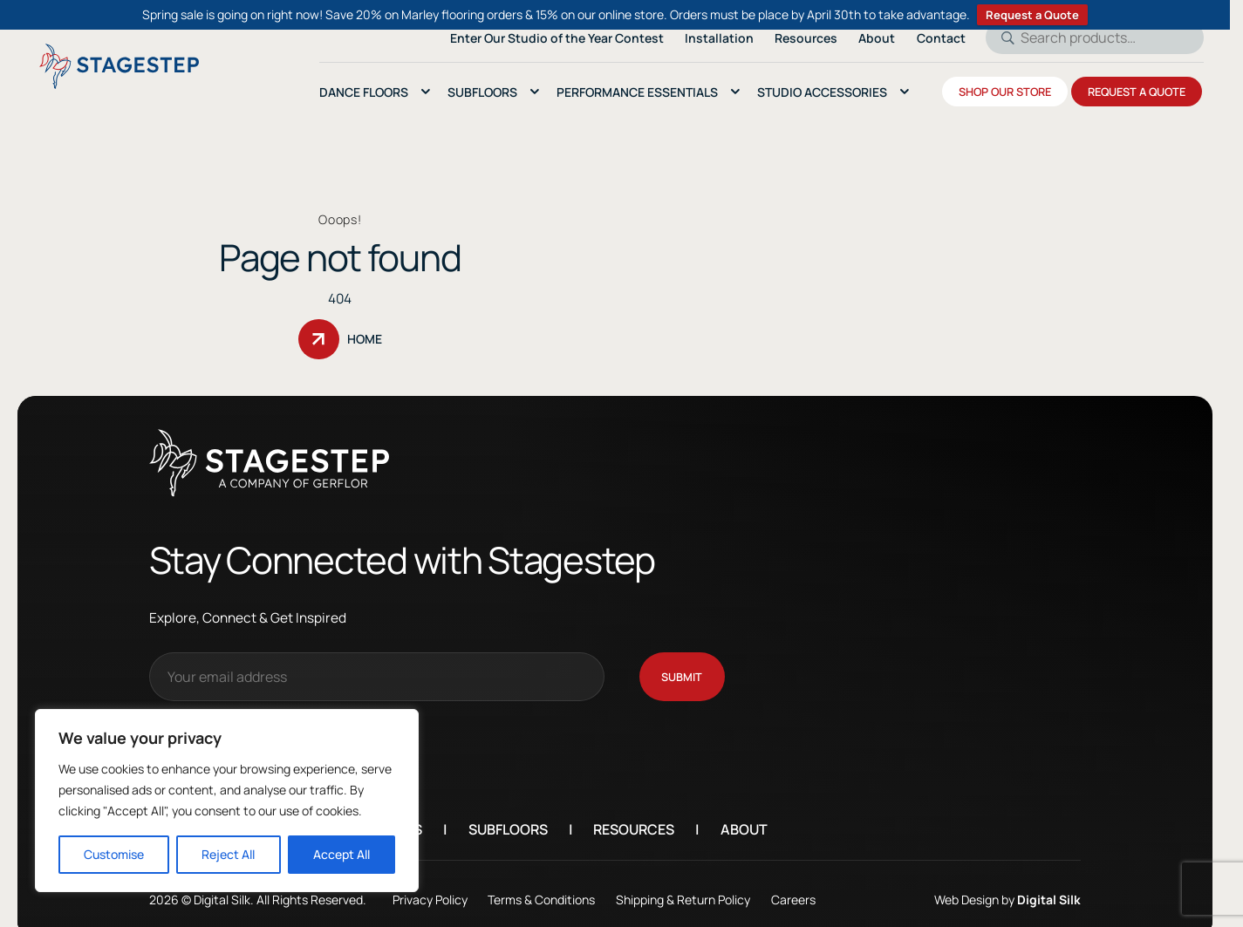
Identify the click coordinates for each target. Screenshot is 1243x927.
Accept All (341, 854)
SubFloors (482, 92)
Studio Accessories (822, 92)
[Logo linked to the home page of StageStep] (119, 66)
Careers (793, 880)
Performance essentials (637, 92)
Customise (114, 854)
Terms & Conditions (541, 880)
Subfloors (508, 810)
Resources (633, 810)
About (744, 810)
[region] (227, 800)
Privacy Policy (430, 880)
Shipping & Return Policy (683, 880)
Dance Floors (363, 92)
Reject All (228, 854)
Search (1002, 37)
